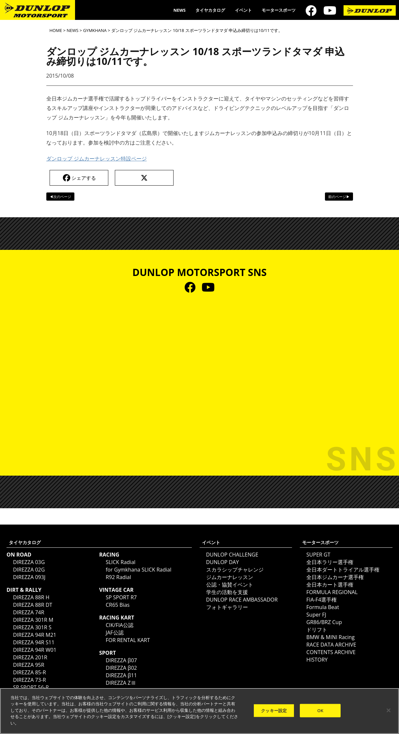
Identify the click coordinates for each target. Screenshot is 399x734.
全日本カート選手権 (329, 584)
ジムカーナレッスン (229, 577)
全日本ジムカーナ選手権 (335, 577)
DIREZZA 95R (28, 664)
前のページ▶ (339, 196)
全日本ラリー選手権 (329, 562)
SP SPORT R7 (121, 597)
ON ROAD (19, 554)
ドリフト (316, 629)
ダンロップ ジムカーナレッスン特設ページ (96, 158)
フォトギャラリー (227, 607)
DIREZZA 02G (29, 569)
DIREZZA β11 (121, 675)
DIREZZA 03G (29, 562)
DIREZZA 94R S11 (33, 642)
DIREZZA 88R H (31, 597)
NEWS (179, 10)
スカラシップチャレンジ (235, 569)
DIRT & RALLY (24, 589)
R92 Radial (118, 577)
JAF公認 (115, 632)
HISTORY (317, 659)
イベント (243, 10)
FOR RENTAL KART (128, 640)
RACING (109, 554)
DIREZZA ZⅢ (121, 682)
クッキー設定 (274, 713)
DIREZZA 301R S (32, 627)
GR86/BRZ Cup (324, 622)
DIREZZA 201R (30, 657)
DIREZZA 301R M (33, 619)
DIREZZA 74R (28, 612)
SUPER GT (318, 554)
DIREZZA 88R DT (32, 604)
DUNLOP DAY (222, 562)
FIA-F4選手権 (321, 599)
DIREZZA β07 (121, 660)
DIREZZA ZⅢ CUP (126, 690)
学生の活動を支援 (227, 592)
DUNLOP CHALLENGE (232, 554)
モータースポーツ (279, 10)
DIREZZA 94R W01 (34, 649)
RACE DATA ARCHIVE (331, 644)
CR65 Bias (118, 604)
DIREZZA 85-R (29, 672)
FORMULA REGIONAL (332, 592)
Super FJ (316, 614)
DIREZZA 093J (29, 577)
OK (320, 713)
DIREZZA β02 (121, 667)
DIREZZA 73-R (29, 679)
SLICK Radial (120, 562)
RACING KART (116, 617)
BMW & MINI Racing (330, 637)
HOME (56, 30)
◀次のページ (60, 196)
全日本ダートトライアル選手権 (342, 569)
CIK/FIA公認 (119, 625)
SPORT (107, 652)
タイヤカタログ (210, 10)
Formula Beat (322, 607)
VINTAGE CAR (116, 589)
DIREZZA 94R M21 (34, 634)
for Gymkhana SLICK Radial (138, 569)
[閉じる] (388, 713)
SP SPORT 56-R (31, 687)
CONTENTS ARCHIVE (331, 652)
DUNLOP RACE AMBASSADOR (242, 599)
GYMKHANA (95, 30)
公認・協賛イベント (229, 584)
